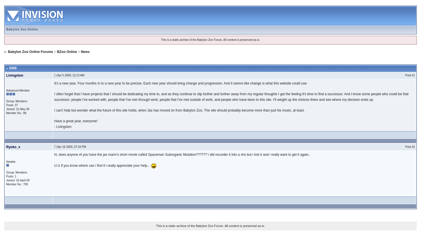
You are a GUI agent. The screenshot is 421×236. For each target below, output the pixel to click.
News (85, 52)
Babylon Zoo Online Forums (30, 52)
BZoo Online (67, 52)
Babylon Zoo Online (22, 29)
